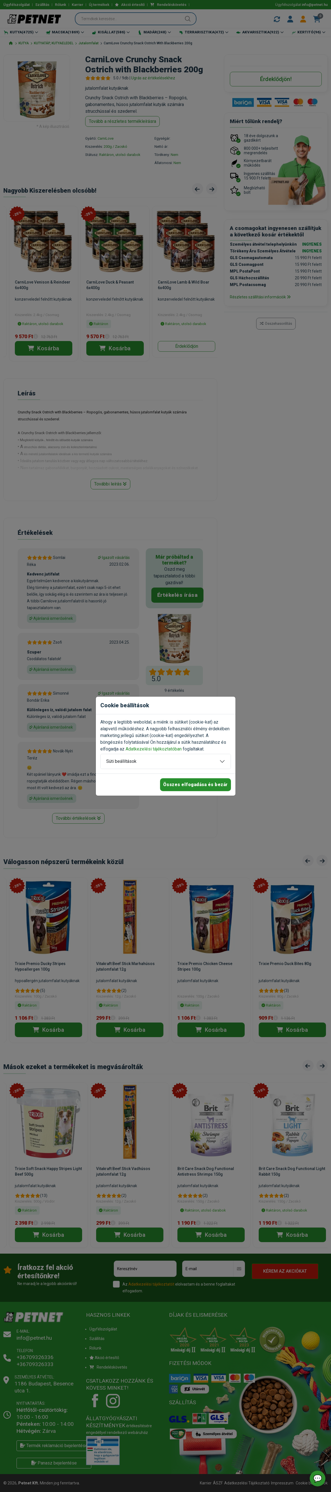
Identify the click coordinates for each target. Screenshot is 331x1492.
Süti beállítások (121, 761)
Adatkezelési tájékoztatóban (154, 749)
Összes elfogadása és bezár (195, 784)
